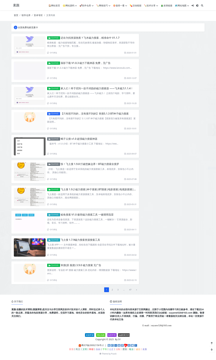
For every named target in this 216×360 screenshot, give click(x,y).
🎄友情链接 (166, 5)
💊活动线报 (135, 5)
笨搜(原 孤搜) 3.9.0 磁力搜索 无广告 (81, 265)
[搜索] (202, 5)
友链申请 (90, 335)
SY (119, 339)
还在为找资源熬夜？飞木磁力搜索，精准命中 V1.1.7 (90, 37)
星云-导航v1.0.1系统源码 (176, 153)
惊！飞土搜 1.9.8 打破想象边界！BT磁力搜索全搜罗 (90, 164)
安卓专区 (38, 15)
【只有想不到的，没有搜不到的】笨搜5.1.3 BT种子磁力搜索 (95, 113)
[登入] (192, 5)
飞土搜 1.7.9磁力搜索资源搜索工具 (80, 240)
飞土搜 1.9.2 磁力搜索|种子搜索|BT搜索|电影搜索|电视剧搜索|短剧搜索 (102, 189)
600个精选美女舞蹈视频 (176, 125)
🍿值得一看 (120, 5)
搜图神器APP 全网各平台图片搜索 (181, 139)
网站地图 (101, 335)
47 (130, 289)
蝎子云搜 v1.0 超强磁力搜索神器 (79, 139)
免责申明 (112, 335)
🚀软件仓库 (86, 5)
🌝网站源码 (70, 5)
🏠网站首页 (54, 5)
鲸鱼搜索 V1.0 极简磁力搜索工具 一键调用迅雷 (87, 214)
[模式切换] (197, 5)
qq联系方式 (124, 335)
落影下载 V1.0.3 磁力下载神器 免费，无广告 (86, 63)
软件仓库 (26, 15)
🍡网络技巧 (103, 5)
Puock (114, 353)
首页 (16, 15)
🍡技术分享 (151, 5)
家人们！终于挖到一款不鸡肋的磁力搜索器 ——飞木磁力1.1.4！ (97, 88)
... (124, 289)
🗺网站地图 (182, 5)
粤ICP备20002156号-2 (92, 345)
